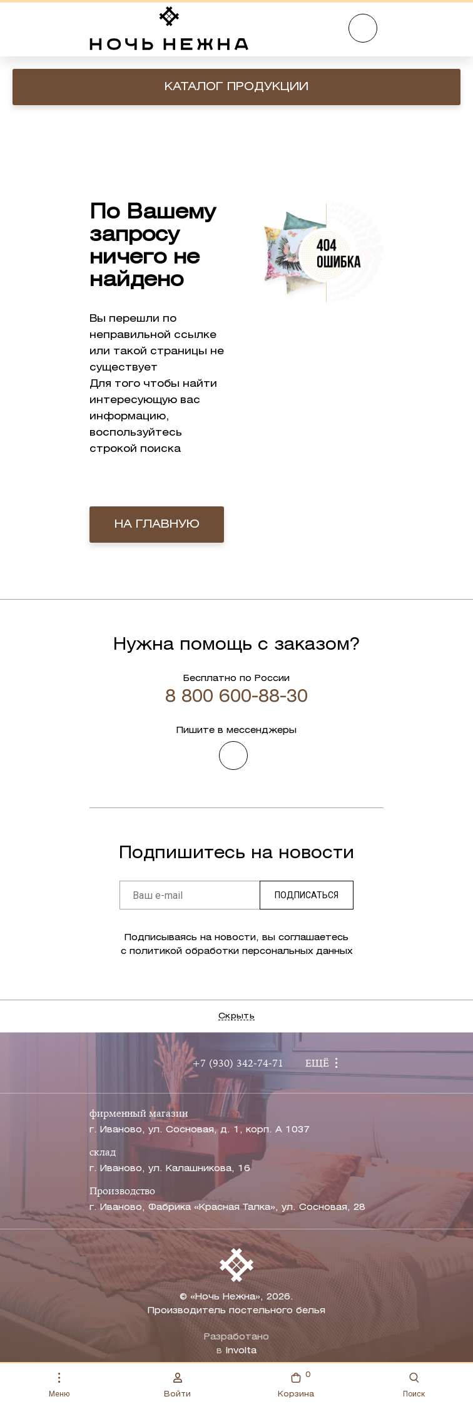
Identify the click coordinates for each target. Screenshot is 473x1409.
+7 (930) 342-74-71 (237, 1064)
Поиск (414, 1385)
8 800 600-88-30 (236, 697)
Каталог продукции (236, 87)
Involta (241, 1351)
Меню (59, 1385)
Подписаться (306, 895)
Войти (177, 1385)
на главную (157, 525)
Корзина (296, 1384)
